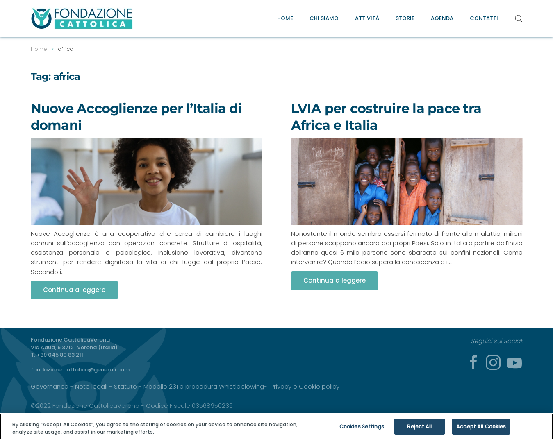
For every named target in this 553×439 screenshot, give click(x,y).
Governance (49, 386)
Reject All (419, 428)
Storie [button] (405, 18)
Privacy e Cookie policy (305, 386)
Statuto (125, 386)
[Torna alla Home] (82, 18)
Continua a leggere (74, 289)
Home (285, 18)
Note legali (91, 386)
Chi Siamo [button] (324, 18)
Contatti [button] (484, 18)
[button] (518, 18)
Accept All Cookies (481, 428)
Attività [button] (367, 18)
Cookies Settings (361, 428)
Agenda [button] (442, 18)
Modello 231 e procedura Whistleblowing (203, 386)
